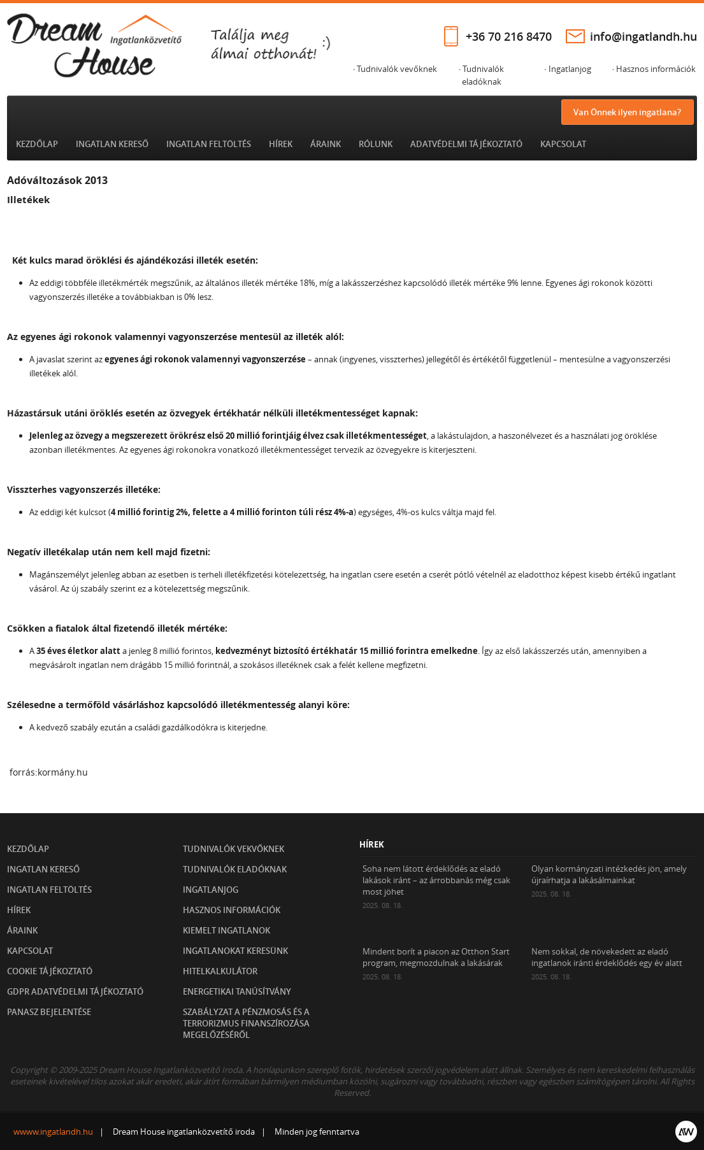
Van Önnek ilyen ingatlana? (627, 112)
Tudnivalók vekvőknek (233, 849)
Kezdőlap (37, 144)
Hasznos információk (231, 910)
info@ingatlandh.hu (643, 36)
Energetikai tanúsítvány (237, 991)
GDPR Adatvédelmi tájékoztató (75, 991)
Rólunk (375, 144)
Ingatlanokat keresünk (235, 950)
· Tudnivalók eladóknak (481, 75)
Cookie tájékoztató (49, 971)
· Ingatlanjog (567, 69)
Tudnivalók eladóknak (235, 869)
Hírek (280, 144)
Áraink (325, 144)
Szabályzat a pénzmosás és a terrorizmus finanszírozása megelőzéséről (246, 1023)
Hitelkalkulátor (220, 971)
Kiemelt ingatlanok (226, 930)
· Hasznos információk (654, 69)
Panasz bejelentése (49, 1012)
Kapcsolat (563, 144)
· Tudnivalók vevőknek (395, 69)
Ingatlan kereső (112, 144)
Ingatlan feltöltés (208, 144)
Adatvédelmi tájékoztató (466, 144)
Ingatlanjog (210, 889)
